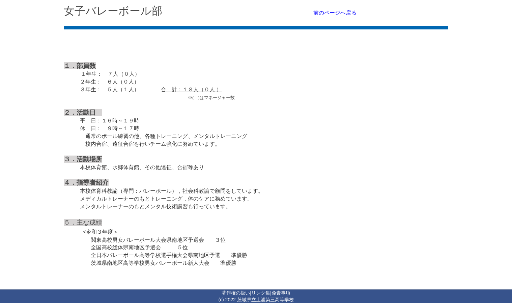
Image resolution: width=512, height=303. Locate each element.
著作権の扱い (236, 293)
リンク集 (260, 293)
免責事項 (281, 293)
